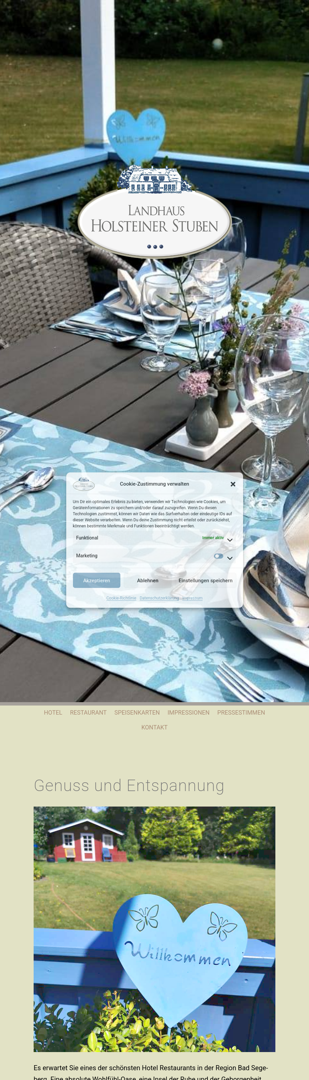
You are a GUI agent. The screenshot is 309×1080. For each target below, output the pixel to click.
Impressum (192, 598)
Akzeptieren (96, 580)
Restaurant (88, 712)
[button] (233, 484)
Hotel (53, 712)
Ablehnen (147, 580)
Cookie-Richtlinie (121, 598)
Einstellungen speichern (205, 580)
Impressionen (188, 712)
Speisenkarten (137, 712)
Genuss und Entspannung (129, 785)
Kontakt (154, 727)
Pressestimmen (241, 712)
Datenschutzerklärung (159, 598)
